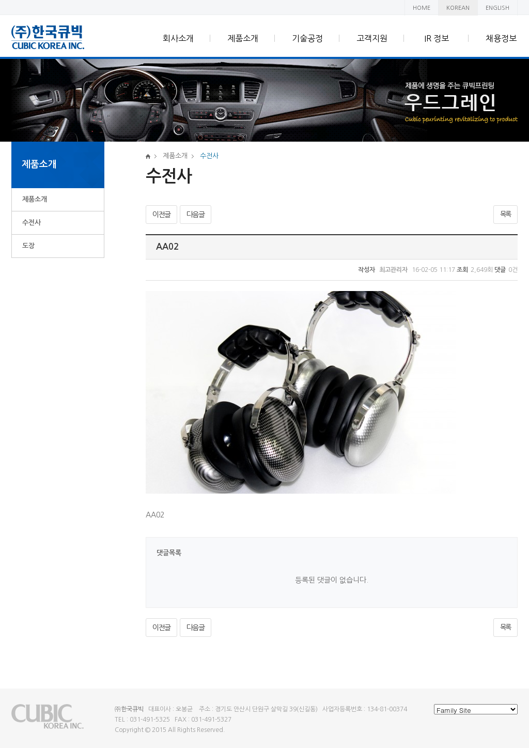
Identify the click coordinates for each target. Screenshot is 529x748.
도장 (28, 245)
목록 (505, 214)
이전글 (161, 214)
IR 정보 (436, 38)
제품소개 (242, 38)
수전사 (31, 222)
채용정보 (501, 38)
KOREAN (458, 8)
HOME (421, 8)
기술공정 (307, 38)
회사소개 (178, 38)
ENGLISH (497, 8)
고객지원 (371, 38)
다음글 (195, 214)
